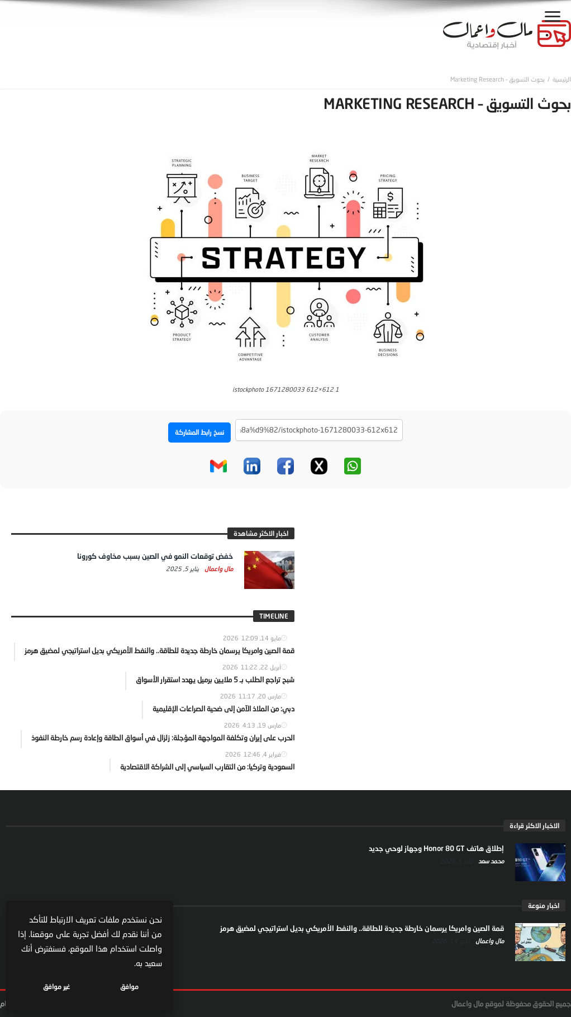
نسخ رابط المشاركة (199, 432)
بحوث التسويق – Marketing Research (497, 79)
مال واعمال (218, 568)
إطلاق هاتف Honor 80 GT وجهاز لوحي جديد (436, 848)
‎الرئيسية (562, 79)
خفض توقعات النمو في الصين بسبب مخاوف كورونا (155, 556)
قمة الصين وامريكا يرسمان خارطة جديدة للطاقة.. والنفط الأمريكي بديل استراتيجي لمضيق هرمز (362, 928)
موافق (129, 986)
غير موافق (56, 986)
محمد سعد (490, 860)
